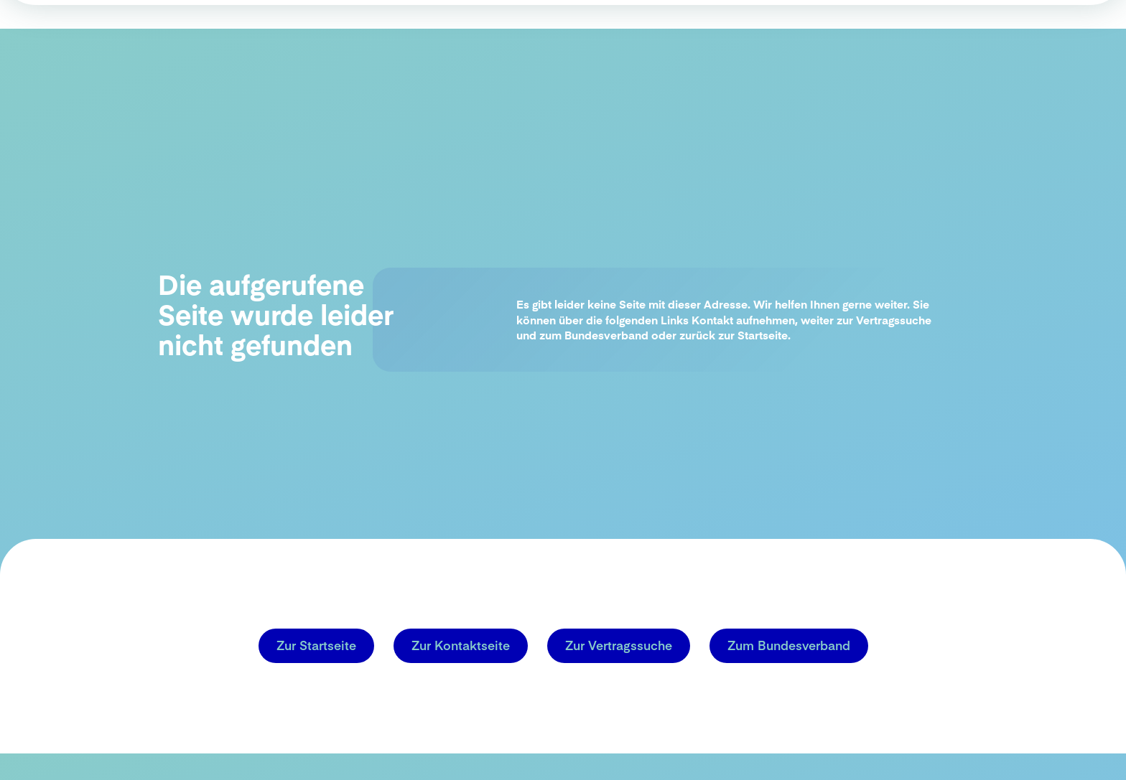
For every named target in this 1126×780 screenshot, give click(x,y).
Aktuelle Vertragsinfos (971, 65)
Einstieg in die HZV (827, 64)
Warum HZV (598, 64)
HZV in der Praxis (704, 64)
